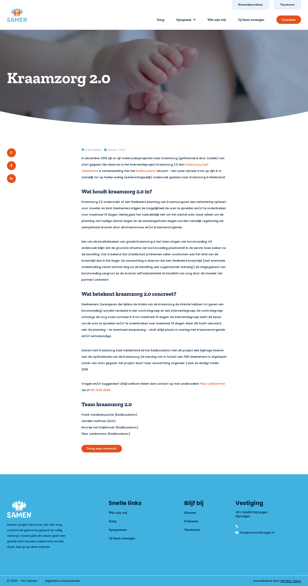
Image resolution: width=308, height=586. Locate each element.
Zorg (160, 19)
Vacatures (192, 529)
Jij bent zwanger (251, 19)
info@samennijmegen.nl (257, 533)
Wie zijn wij (216, 19)
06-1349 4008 (100, 390)
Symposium (118, 529)
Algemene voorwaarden (62, 581)
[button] (11, 152)
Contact (289, 19)
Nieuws (190, 512)
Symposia (186, 19)
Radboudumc (146, 171)
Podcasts (191, 521)
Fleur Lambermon (212, 384)
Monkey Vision (291, 581)
